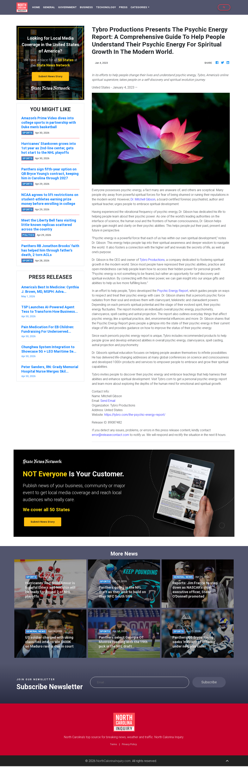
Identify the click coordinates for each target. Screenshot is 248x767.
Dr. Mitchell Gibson (143, 199)
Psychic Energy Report (172, 291)
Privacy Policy (129, 744)
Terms (113, 744)
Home (36, 7)
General (49, 7)
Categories (139, 7)
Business (86, 7)
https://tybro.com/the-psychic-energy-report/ (134, 415)
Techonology (106, 7)
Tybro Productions (152, 260)
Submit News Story (50, 76)
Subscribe (209, 682)
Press (123, 7)
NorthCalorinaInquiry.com (113, 761)
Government (67, 7)
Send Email (107, 401)
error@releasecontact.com (110, 435)
